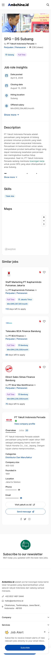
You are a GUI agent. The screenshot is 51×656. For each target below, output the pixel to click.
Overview (11, 430)
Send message (24, 511)
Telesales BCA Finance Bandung (23, 331)
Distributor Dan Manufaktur (19, 457)
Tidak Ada (10, 196)
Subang (10, 55)
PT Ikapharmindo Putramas (21, 290)
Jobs (24, 430)
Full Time (21, 55)
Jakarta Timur (25, 299)
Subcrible (25, 647)
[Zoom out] (44, 221)
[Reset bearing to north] (44, 224)
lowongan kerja (37, 161)
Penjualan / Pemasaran (15, 47)
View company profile (24, 424)
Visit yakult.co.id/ (25, 504)
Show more (11, 114)
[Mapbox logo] (10, 249)
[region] (25, 232)
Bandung (23, 345)
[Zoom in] (44, 217)
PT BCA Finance (16, 336)
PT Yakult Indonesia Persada (20, 43)
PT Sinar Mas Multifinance (21, 385)
